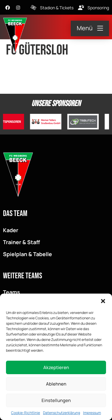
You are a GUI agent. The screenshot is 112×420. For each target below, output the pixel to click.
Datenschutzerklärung (61, 413)
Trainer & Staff (21, 242)
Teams (11, 292)
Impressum (92, 413)
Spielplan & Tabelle (27, 254)
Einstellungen (56, 401)
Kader (10, 230)
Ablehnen (56, 384)
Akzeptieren (56, 368)
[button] (103, 302)
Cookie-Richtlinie (25, 413)
